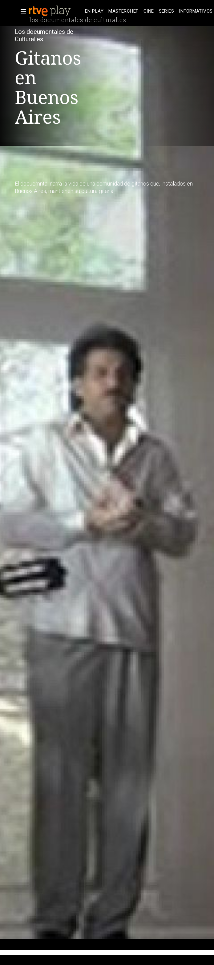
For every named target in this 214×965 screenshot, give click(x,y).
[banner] (55, 11)
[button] (21, 11)
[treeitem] (94, 11)
